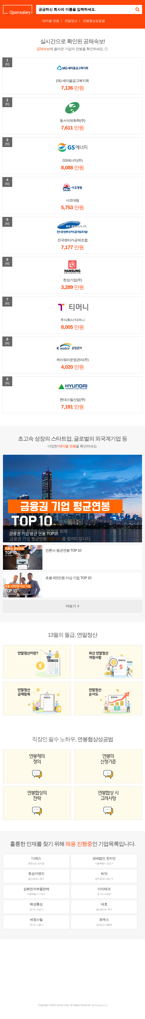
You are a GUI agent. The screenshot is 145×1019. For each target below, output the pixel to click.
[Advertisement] (74, 971)
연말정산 (71, 20)
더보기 (73, 606)
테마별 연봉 (50, 20)
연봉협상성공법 (94, 20)
